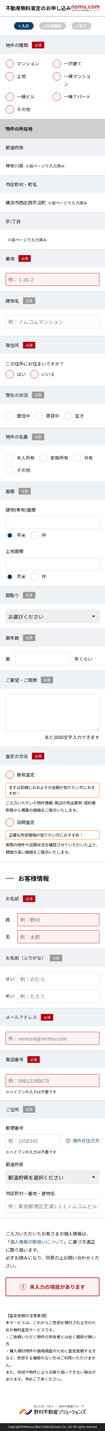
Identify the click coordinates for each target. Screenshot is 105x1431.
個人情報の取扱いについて (37, 1241)
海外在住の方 (86, 1140)
